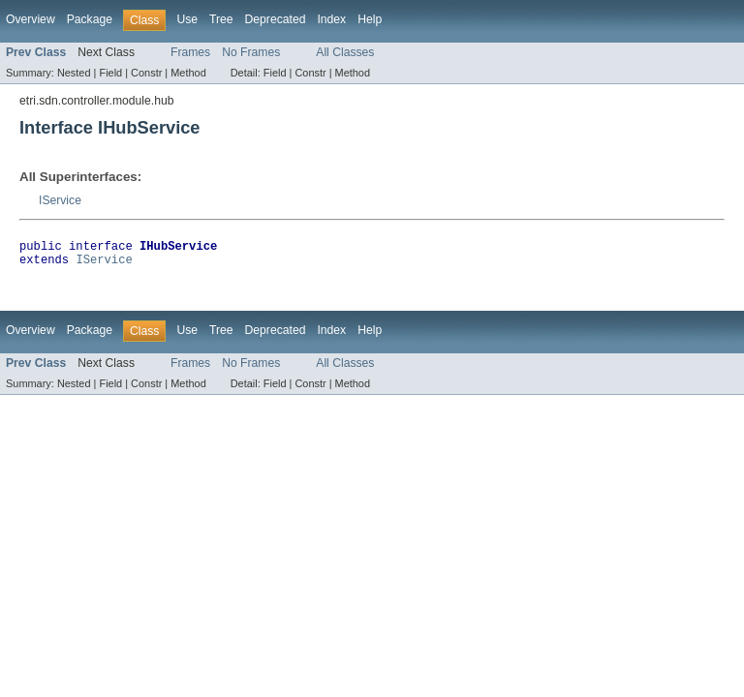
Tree (221, 19)
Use (187, 19)
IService (60, 200)
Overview (30, 19)
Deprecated (275, 19)
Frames (190, 52)
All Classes (345, 52)
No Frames (251, 52)
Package (89, 19)
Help (369, 19)
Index (331, 19)
